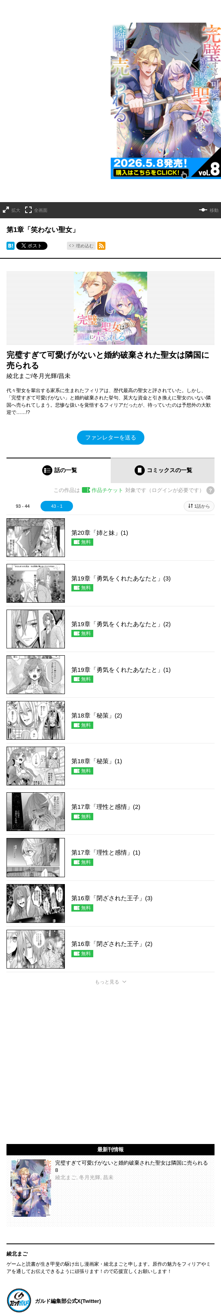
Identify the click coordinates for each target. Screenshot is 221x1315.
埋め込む (85, 245)
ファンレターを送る (110, 437)
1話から (202, 506)
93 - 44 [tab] (23, 506)
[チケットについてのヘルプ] (210, 490)
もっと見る (107, 982)
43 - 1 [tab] (56, 506)
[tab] (58, 470)
